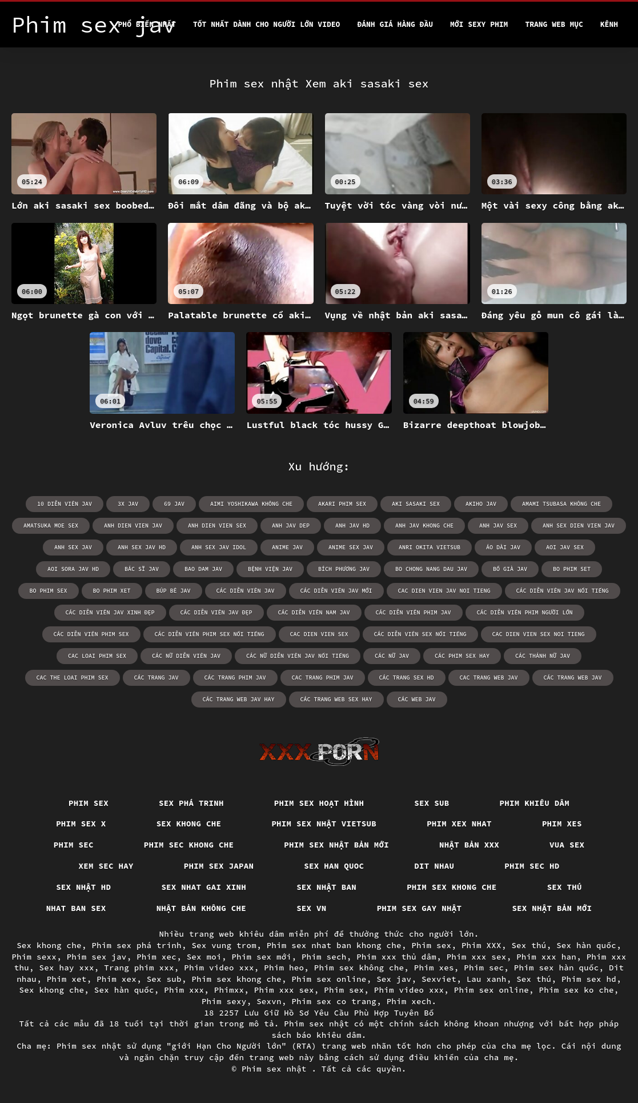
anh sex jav (73, 547)
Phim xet (67, 979)
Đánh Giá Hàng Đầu (395, 24)
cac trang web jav (489, 677)
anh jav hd (352, 525)
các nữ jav (392, 656)
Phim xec (156, 957)
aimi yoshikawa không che (251, 503)
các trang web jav (573, 677)
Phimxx (229, 990)
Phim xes (562, 823)
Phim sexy (224, 1001)
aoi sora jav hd (73, 569)
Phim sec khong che (189, 845)
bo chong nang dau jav (431, 569)
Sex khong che (189, 823)
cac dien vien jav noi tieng (444, 590)
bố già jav (510, 569)
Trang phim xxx (139, 967)
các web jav (417, 699)
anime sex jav (350, 547)
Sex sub (431, 803)
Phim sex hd (588, 979)
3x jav (128, 503)
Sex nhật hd (83, 887)
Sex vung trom (223, 945)
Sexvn (269, 1001)
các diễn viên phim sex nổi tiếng (209, 634)
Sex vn (311, 908)
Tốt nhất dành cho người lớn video (266, 24)
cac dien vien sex (319, 634)
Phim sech (324, 957)
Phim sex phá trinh (136, 945)
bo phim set (572, 569)
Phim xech (409, 1001)
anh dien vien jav (133, 525)
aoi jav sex (565, 547)
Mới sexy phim (479, 24)
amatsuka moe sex (50, 525)
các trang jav (156, 677)
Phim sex (89, 803)
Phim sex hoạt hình (319, 803)
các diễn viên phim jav (413, 612)
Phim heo (284, 967)
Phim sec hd (531, 866)
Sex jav (393, 979)
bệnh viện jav (270, 569)
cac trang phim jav (323, 677)
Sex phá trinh (191, 803)
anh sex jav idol (218, 547)
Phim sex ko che (576, 990)
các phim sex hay (462, 656)
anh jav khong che (424, 525)
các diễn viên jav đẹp (216, 612)
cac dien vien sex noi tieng (538, 634)
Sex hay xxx (66, 967)
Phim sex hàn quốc (556, 967)
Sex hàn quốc (586, 945)
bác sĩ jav (142, 569)
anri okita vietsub (429, 547)
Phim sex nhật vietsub (323, 823)
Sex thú (564, 887)
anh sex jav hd (142, 547)
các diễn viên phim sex (91, 634)
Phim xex (117, 979)
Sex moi (204, 957)
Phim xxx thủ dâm (396, 957)
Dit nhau (434, 866)
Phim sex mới (261, 957)
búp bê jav (174, 590)
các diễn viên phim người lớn (525, 612)
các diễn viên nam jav (314, 612)
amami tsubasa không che (561, 503)
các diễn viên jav (245, 590)
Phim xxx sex (477, 957)
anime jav (287, 547)
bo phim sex (48, 590)
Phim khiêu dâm (535, 803)
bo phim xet (112, 590)
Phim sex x (81, 823)
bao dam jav (203, 569)
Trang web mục (554, 24)
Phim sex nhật (277, 1069)
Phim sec (74, 845)
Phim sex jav (97, 957)
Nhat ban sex (76, 908)
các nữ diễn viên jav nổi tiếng (297, 656)
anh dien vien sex (217, 525)
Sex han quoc (334, 866)
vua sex (566, 845)
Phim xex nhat (459, 823)
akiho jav (481, 503)
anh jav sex (498, 525)
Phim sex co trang (333, 1001)
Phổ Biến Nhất (147, 24)
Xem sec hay (106, 866)
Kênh (609, 24)
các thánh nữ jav (542, 656)
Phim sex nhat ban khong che (334, 945)
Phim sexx (34, 957)
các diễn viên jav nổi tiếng (562, 590)
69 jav (174, 503)
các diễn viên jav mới (336, 590)
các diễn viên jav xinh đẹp (110, 612)
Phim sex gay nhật (419, 908)
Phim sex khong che (452, 887)
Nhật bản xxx (469, 845)
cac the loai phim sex (73, 677)
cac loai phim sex (97, 656)
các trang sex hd (406, 677)
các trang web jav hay (239, 699)
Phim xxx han (546, 957)
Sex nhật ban (326, 887)
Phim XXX (481, 945)
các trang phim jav (235, 677)
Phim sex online (328, 979)
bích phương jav (344, 569)
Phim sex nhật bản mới (336, 845)
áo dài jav (503, 547)
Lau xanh (487, 979)
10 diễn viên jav (64, 503)
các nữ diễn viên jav (186, 656)
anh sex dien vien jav (579, 525)
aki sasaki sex (416, 503)
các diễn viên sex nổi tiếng (420, 634)
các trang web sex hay (336, 699)
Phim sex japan (219, 866)
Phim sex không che (359, 967)
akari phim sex (342, 503)
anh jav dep (291, 525)
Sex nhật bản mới (552, 908)
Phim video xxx (219, 967)
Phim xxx (184, 990)
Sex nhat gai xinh (203, 887)
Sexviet (439, 979)
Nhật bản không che (202, 908)
